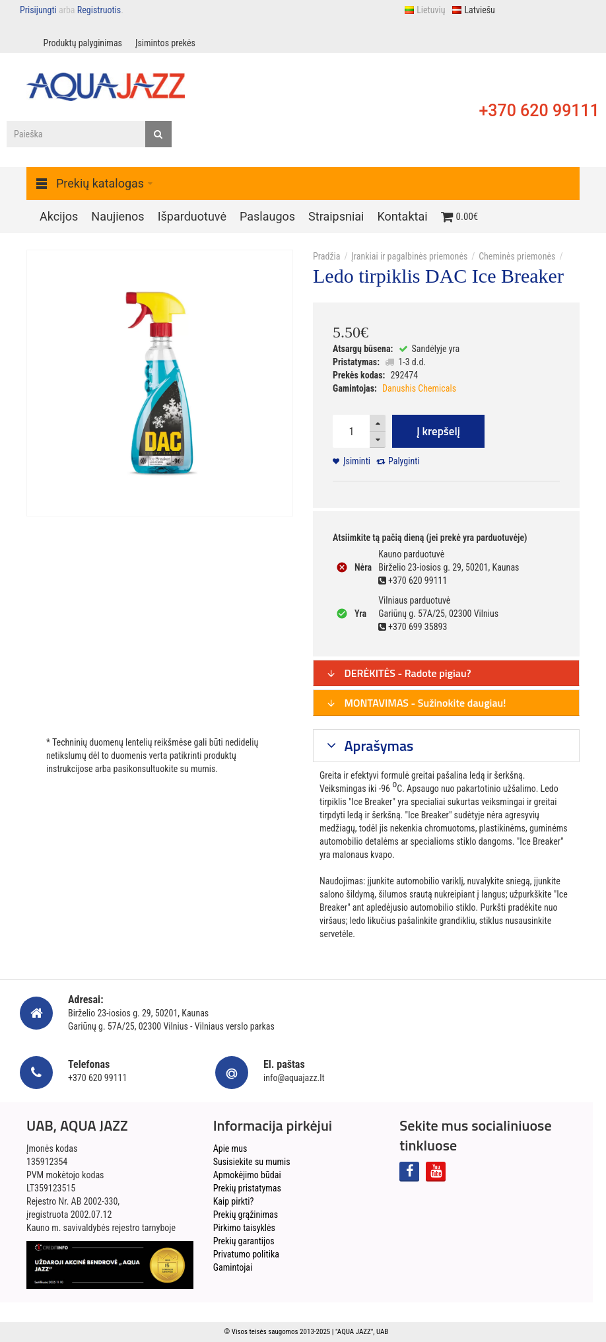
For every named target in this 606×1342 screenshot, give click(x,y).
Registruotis (99, 10)
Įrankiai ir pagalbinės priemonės (409, 256)
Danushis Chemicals (419, 388)
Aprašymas (377, 745)
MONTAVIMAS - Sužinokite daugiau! (416, 703)
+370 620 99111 (539, 110)
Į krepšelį (438, 431)
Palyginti (404, 461)
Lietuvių (424, 10)
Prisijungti (38, 10)
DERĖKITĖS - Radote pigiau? (398, 673)
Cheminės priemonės (517, 256)
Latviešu (473, 10)
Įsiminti (356, 461)
